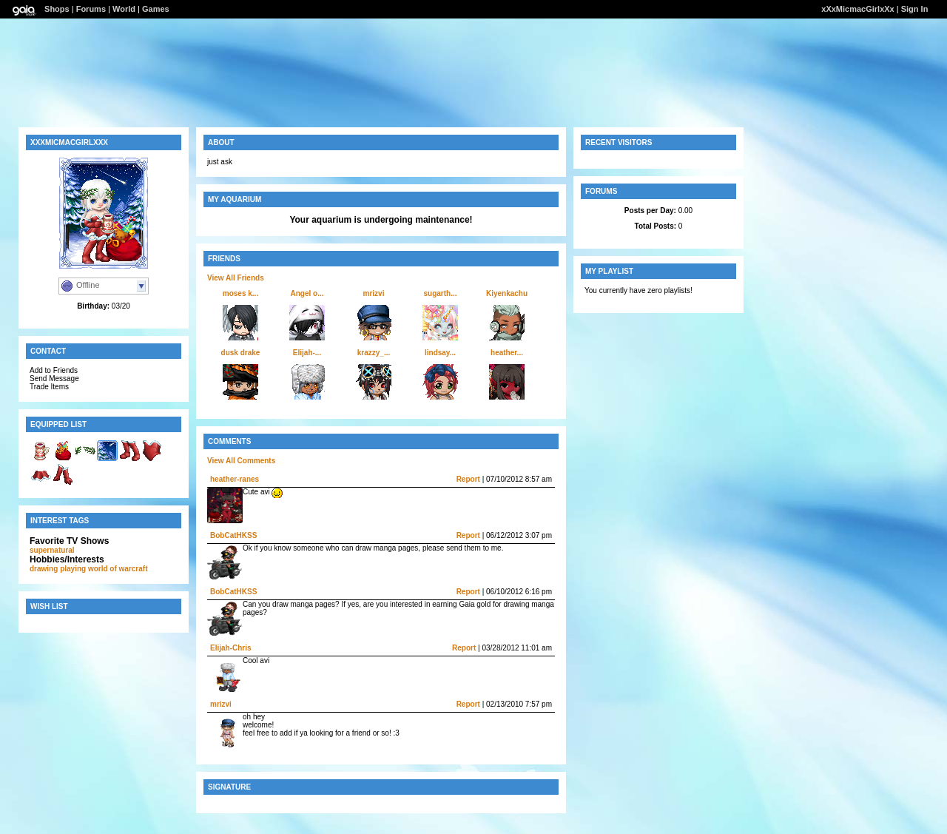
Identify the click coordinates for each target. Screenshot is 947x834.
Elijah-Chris (231, 648)
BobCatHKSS (233, 535)
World (123, 8)
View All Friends (235, 278)
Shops (57, 8)
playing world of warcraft (103, 569)
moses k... (240, 293)
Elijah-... (307, 353)
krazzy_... (373, 353)
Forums (91, 8)
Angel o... (307, 293)
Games (155, 8)
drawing (44, 569)
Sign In (915, 8)
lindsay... (440, 353)
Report (468, 479)
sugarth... (439, 293)
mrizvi (374, 293)
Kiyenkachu (507, 293)
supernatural (52, 550)
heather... (507, 353)
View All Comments (241, 461)
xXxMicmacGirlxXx (857, 8)
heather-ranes (234, 479)
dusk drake (240, 353)
